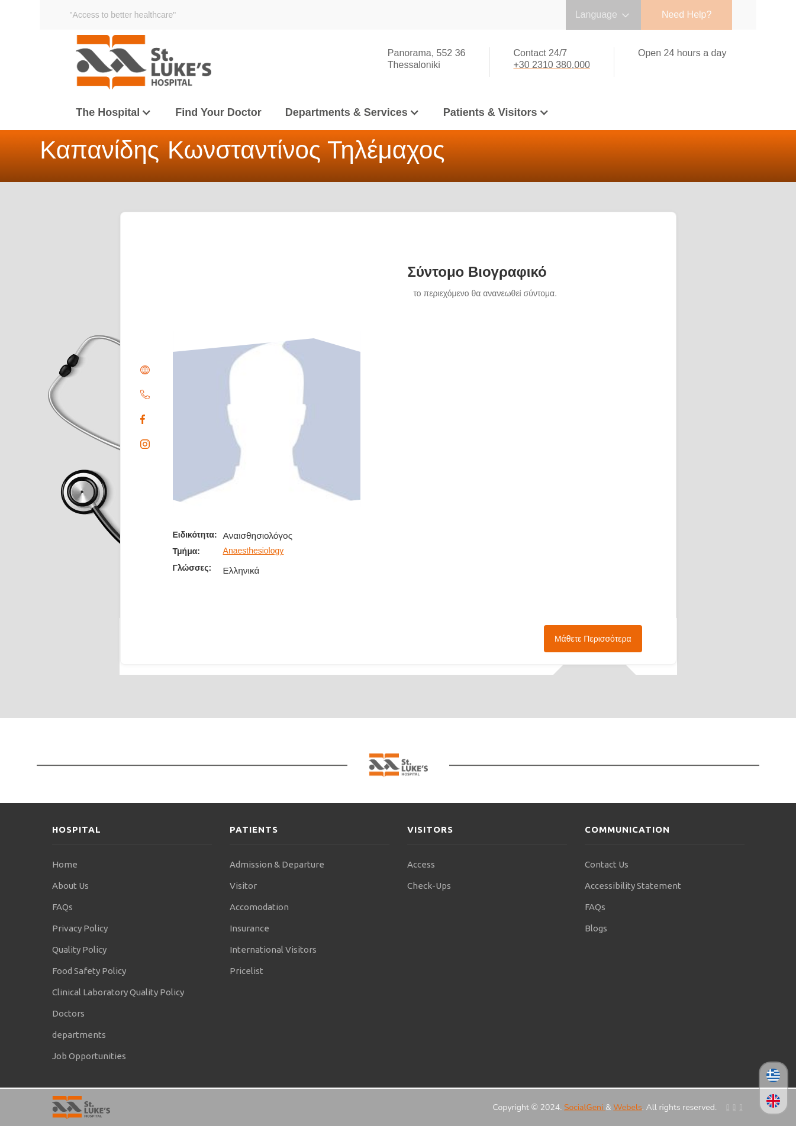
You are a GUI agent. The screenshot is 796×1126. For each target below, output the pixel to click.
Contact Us (607, 864)
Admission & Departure (277, 864)
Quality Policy (79, 949)
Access (421, 864)
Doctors (68, 1013)
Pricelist (246, 971)
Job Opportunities (89, 1056)
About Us (70, 886)
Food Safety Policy (89, 971)
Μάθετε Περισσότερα (593, 638)
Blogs (596, 928)
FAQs (62, 907)
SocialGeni (584, 1107)
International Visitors (273, 949)
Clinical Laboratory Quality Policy (118, 992)
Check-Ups (429, 886)
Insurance (249, 928)
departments (79, 1035)
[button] (113, 112)
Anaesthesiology (253, 550)
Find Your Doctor (218, 112)
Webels (627, 1107)
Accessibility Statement (633, 886)
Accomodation (259, 907)
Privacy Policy (80, 928)
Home (65, 864)
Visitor (243, 886)
